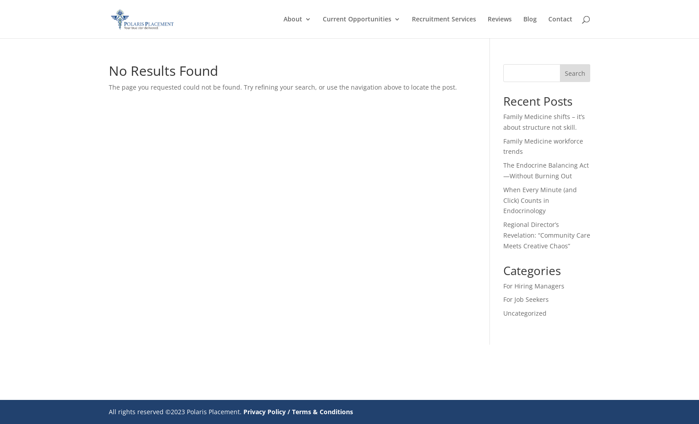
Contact (560, 19)
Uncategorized (525, 313)
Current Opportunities (357, 19)
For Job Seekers (526, 299)
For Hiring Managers (533, 286)
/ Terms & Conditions (320, 412)
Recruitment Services (444, 19)
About (293, 19)
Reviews (500, 19)
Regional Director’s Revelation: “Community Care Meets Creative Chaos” (546, 235)
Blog (530, 19)
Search (575, 73)
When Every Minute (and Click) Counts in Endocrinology (540, 200)
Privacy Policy (264, 412)
